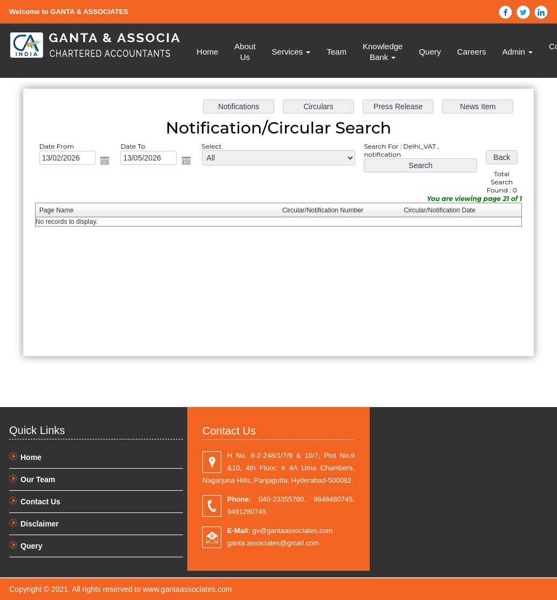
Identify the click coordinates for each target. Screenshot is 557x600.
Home (207, 51)
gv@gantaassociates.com (279, 530)
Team (337, 51)
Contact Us (40, 501)
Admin (517, 51)
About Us (244, 52)
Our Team (38, 479)
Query (430, 51)
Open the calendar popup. (105, 160)
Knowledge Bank (383, 52)
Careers (471, 51)
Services (291, 51)
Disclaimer (40, 523)
